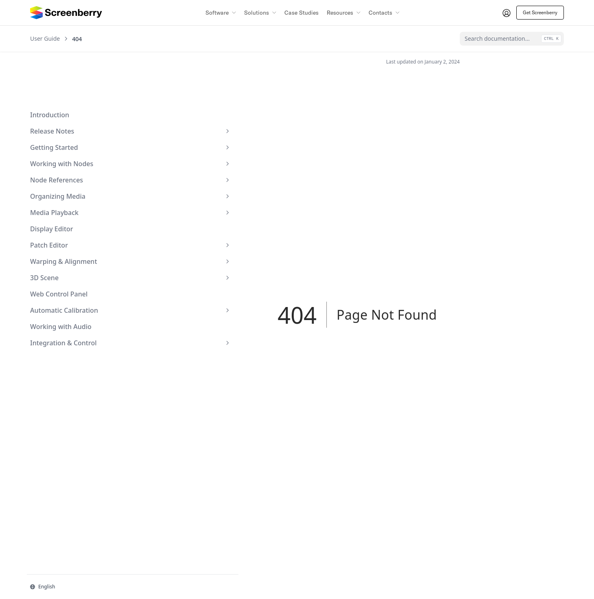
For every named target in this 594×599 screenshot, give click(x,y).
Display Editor (51, 181)
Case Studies (301, 12)
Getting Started (70, 100)
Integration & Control (70, 295)
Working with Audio (61, 279)
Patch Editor (70, 197)
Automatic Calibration (70, 263)
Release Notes (70, 83)
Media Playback (70, 165)
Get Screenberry (540, 12)
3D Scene (70, 230)
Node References (70, 132)
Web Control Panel (58, 246)
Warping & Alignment (70, 214)
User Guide (45, 38)
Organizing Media (70, 149)
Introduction (49, 67)
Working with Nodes (70, 116)
